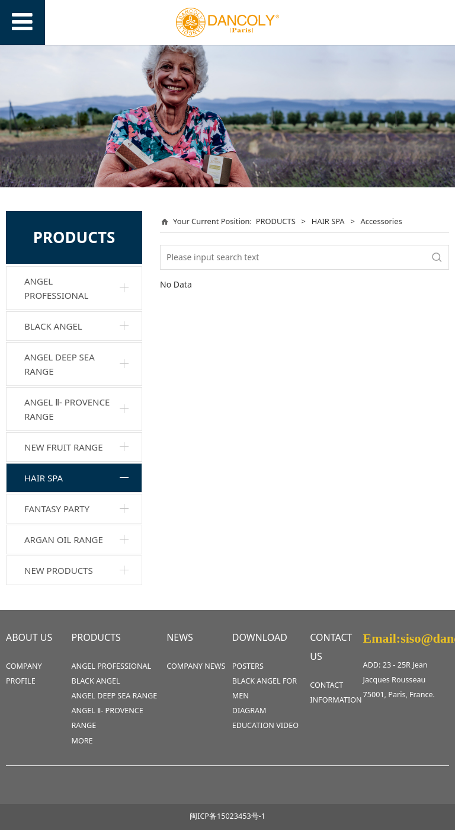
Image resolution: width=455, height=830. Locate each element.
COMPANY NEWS (195, 666)
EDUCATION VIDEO (265, 725)
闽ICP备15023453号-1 (227, 816)
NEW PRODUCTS (58, 570)
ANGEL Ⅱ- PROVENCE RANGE (67, 409)
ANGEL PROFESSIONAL (56, 288)
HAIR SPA (43, 478)
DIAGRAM (249, 711)
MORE (82, 741)
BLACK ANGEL (53, 326)
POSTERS (248, 666)
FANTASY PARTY (56, 509)
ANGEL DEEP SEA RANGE (59, 364)
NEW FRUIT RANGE (63, 447)
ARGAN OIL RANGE (63, 539)
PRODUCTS (276, 221)
